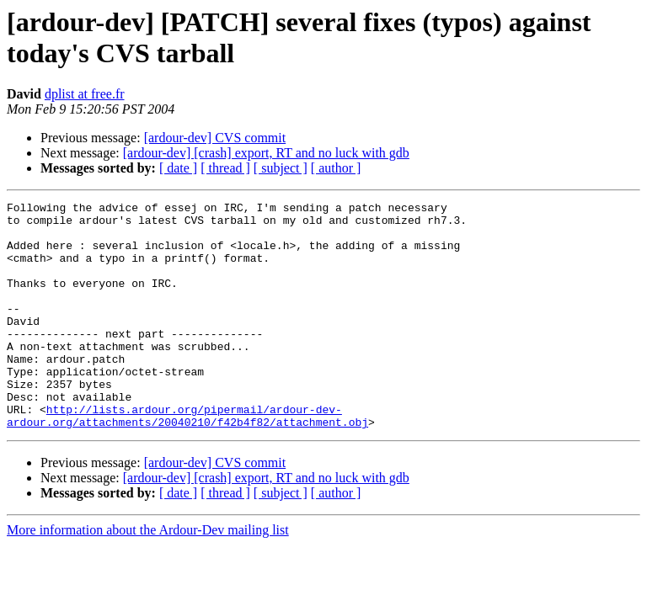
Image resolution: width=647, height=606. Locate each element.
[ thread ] (225, 168)
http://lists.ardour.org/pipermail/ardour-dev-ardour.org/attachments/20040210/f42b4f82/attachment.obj (187, 459)
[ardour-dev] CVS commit (215, 137)
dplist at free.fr (85, 94)
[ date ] (178, 168)
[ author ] (336, 168)
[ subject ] (280, 168)
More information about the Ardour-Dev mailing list (148, 575)
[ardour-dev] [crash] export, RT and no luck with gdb (266, 153)
